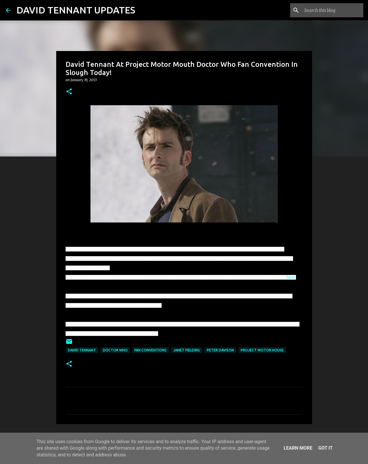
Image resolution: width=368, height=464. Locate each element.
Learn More (298, 448)
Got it (325, 448)
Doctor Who (115, 350)
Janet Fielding (186, 350)
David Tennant (82, 350)
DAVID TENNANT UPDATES (75, 10)
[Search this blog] (332, 10)
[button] (69, 92)
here (291, 277)
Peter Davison (220, 350)
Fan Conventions (150, 350)
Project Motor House (262, 350)
